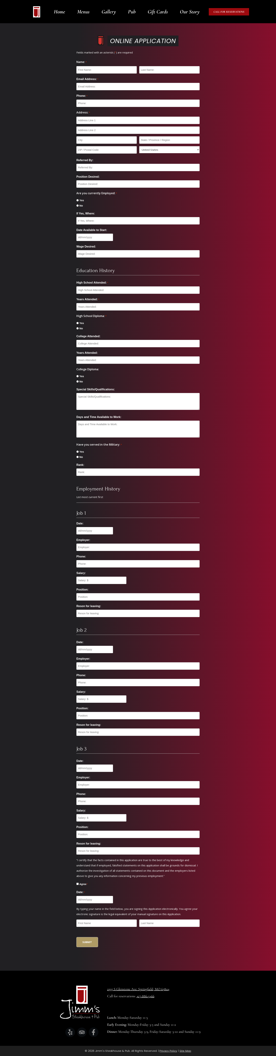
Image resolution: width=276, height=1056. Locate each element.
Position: (82, 589)
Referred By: (84, 160)
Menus (83, 11)
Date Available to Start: (91, 230)
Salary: (81, 573)
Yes (81, 200)
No (81, 205)
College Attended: (88, 336)
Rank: (80, 464)
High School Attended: (92, 283)
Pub (132, 11)
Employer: (83, 539)
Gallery (109, 11)
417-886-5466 (145, 996)
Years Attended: (87, 299)
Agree (83, 884)
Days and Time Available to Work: (98, 417)
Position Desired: (88, 176)
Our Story (190, 11)
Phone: (81, 96)
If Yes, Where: (85, 213)
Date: (79, 523)
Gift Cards (158, 11)
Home (59, 11)
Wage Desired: (86, 246)
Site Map (185, 1051)
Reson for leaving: (88, 606)
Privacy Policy (168, 1051)
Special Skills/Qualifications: (95, 389)
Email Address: (87, 79)
